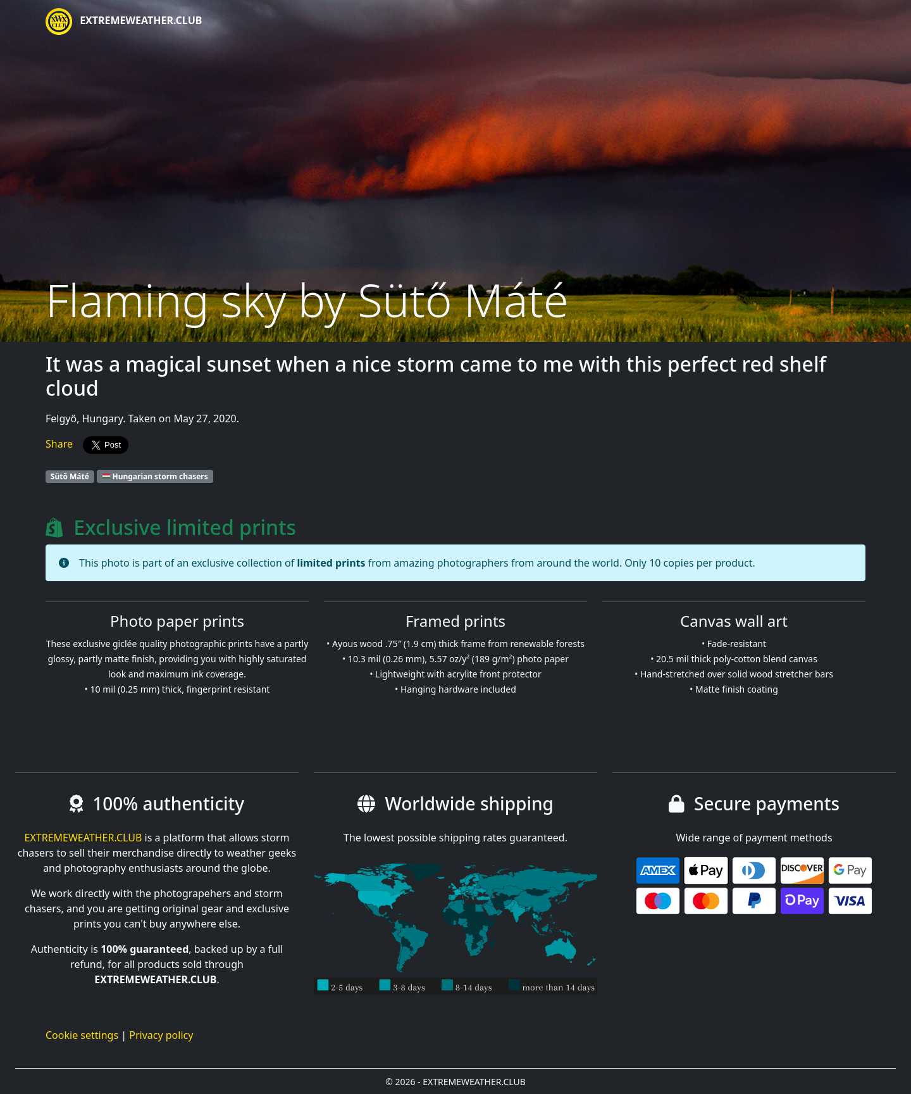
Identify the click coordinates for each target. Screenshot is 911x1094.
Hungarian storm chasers (155, 476)
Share (59, 444)
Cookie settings (82, 1035)
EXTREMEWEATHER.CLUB (124, 21)
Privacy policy (161, 1035)
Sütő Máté (70, 476)
